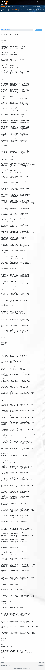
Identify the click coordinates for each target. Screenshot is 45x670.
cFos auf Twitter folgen (39, 664)
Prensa (2, 662)
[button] (38, 30)
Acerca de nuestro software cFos (7, 664)
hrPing (30, 1)
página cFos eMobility (14, 9)
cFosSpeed (3, 6)
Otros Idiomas (41, 665)
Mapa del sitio (41, 662)
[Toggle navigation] (2, 4)
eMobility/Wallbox (19, 1)
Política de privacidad (5, 665)
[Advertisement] (22, 20)
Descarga (39, 1)
